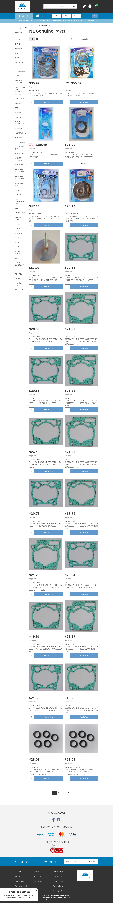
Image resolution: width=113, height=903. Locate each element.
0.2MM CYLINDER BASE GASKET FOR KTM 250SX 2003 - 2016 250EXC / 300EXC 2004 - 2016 (45, 464)
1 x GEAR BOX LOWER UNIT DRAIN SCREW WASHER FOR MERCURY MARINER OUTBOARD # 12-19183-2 (45, 771)
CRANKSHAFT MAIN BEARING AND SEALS (20, 90)
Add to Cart (48, 102)
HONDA (18, 117)
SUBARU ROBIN (18, 252)
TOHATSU (18, 274)
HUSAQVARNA (20, 133)
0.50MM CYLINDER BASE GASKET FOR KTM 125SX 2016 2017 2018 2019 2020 (81, 586)
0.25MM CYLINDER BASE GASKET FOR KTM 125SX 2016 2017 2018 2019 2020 (45, 401)
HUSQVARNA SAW (20, 148)
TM (16, 269)
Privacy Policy (58, 881)
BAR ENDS (18, 48)
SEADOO (18, 238)
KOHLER (18, 190)
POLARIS (18, 224)
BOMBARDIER (20, 71)
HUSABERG (19, 128)
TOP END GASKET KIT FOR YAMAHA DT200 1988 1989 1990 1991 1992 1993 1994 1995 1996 (81, 218)
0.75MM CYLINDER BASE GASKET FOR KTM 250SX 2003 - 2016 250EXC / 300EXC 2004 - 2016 (81, 710)
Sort (72, 39)
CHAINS (18, 44)
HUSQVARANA (20, 137)
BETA (17, 67)
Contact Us (38, 881)
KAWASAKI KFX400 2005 (20, 170)
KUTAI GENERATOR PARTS (19, 201)
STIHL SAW (19, 247)
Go (95, 16)
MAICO (17, 208)
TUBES (17, 39)
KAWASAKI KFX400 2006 (20, 177)
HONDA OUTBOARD (19, 122)
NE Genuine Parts (44, 25)
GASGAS (18, 112)
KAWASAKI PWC (19, 184)
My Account (19, 876)
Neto (65, 900)
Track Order (19, 881)
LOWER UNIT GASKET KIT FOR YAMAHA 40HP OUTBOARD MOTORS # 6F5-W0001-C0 (45, 218)
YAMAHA (18, 278)
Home (33, 25)
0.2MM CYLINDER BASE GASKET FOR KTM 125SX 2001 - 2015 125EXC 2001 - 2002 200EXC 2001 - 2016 (81, 403)
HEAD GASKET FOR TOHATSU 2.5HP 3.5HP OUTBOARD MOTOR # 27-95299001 (81, 155)
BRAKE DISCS (20, 76)
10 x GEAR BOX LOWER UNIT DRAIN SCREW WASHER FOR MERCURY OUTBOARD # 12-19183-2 (79, 771)
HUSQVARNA (20, 142)
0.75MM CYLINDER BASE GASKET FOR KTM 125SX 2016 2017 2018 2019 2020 (45, 709)
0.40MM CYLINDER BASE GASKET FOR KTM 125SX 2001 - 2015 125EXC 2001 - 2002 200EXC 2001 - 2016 (81, 464)
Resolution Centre (21, 886)
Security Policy (58, 891)
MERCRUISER (20, 213)
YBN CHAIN (19, 290)
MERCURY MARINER (18, 218)
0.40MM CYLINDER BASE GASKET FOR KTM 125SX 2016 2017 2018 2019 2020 (45, 524)
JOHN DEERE (19, 153)
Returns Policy (58, 886)
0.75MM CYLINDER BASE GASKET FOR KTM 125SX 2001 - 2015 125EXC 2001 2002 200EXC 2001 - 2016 (81, 648)
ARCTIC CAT (19, 62)
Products (24, 15)
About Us (37, 876)
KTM (16, 53)
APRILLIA (18, 58)
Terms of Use (58, 876)
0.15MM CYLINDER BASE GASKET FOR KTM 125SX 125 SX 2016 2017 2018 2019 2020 (81, 278)
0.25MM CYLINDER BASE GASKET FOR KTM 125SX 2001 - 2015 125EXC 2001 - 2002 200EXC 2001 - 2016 (81, 341)
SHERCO (18, 242)
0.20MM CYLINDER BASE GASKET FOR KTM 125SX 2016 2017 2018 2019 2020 (45, 340)
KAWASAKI (19, 165)
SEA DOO (18, 233)
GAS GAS (18, 108)
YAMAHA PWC (18, 284)
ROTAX (17, 229)
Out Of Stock (81, 164)
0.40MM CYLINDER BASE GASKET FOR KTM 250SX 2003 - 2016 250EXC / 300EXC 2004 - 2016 (81, 525)
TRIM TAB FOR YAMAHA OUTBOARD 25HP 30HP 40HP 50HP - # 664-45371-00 (45, 278)
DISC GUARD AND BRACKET (19, 101)
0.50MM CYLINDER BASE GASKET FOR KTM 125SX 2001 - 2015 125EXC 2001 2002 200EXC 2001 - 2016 (45, 587)
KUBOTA (18, 194)
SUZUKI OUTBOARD (19, 263)
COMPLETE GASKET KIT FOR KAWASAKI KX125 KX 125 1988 (80, 94)
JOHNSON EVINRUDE (19, 159)
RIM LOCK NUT (18, 33)
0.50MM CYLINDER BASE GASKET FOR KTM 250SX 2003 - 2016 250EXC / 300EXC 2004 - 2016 (45, 648)
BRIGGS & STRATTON (19, 81)
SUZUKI (17, 258)
